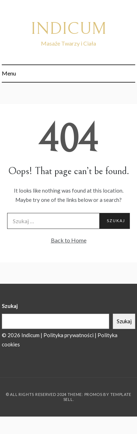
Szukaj (10, 306)
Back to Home (68, 240)
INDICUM (68, 28)
